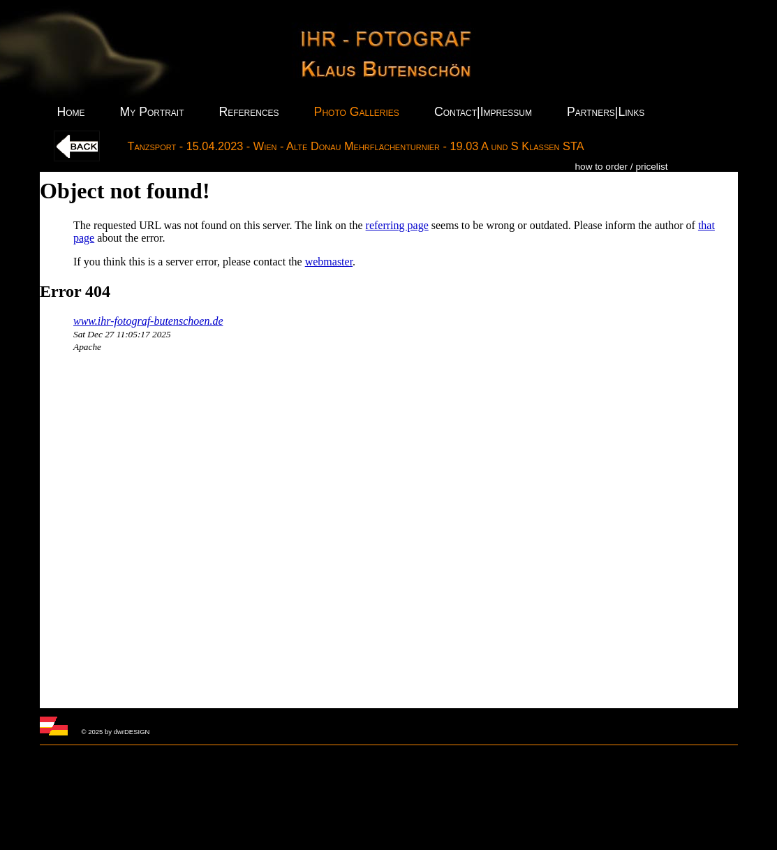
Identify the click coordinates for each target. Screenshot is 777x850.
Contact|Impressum (483, 112)
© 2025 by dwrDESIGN (116, 731)
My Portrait (152, 112)
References (249, 112)
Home (71, 112)
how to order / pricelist (621, 166)
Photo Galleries (356, 112)
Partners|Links (605, 112)
